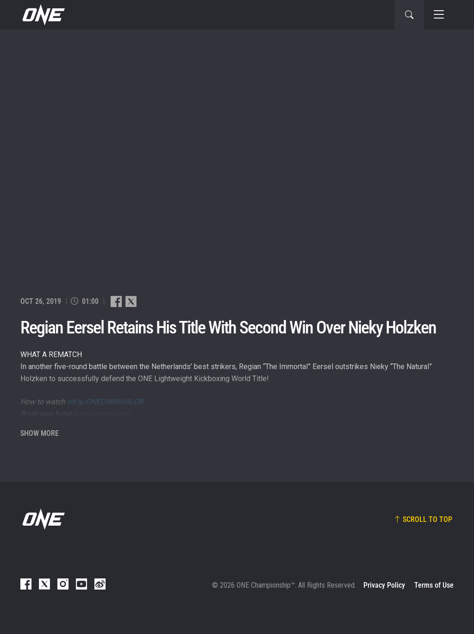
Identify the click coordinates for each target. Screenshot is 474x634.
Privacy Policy (384, 585)
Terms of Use (434, 585)
